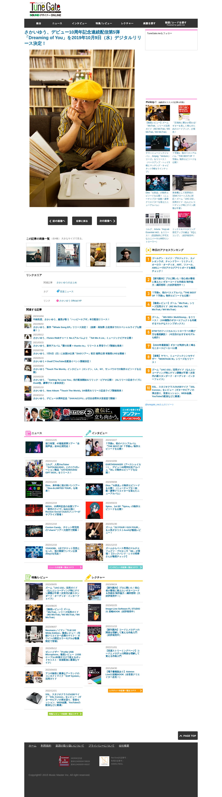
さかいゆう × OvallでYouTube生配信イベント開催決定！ (62, 361)
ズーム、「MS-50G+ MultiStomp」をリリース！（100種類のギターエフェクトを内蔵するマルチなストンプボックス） (174, 320)
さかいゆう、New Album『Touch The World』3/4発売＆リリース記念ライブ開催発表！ (78, 390)
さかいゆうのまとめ (67, 282)
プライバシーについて (101, 745)
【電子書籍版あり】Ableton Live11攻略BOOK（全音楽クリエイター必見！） (123, 674)
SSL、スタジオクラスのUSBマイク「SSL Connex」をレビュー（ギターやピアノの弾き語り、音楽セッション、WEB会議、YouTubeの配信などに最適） (63, 699)
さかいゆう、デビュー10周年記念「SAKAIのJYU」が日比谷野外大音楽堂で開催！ (75, 398)
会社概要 (124, 745)
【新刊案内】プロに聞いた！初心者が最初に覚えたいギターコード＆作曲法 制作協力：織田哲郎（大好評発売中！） (123, 591)
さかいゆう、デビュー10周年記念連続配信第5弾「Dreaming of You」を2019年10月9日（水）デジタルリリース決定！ (83, 38)
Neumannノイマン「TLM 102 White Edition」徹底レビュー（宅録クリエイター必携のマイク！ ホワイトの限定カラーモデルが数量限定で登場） (62, 635)
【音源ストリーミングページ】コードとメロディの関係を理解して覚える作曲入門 (122, 653)
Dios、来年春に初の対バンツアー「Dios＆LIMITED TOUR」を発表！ (62, 488)
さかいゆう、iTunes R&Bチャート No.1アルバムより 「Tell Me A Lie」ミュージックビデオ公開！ (83, 338)
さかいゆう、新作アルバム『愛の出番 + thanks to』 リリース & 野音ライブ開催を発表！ (78, 345)
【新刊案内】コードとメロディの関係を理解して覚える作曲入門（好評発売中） (122, 632)
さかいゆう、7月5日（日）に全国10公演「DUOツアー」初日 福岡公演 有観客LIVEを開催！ (79, 353)
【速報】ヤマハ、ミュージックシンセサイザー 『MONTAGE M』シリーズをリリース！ (173, 359)
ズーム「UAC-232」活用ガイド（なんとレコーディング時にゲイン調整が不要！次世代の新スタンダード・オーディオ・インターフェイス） (62, 593)
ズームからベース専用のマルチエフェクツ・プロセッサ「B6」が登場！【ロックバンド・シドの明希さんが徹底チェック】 (123, 552)
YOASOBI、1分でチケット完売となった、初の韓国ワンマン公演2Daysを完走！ (62, 551)
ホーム (32, 745)
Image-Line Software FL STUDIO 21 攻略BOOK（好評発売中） (123, 610)
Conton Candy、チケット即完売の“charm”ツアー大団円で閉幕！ (62, 528)
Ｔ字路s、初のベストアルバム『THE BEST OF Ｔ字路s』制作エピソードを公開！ (123, 446)
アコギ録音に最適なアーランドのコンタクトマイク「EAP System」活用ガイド (63, 676)
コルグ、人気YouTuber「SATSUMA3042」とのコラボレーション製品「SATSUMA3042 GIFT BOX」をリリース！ (62, 468)
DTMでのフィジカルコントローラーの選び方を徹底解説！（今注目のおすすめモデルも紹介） (173, 334)
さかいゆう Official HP (70, 300)
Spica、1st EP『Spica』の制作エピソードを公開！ (123, 507)
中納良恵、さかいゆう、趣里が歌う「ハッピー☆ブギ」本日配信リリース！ (71, 319)
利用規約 (46, 745)
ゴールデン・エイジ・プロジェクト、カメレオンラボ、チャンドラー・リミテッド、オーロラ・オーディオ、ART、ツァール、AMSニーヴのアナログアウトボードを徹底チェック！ (173, 264)
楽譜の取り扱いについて (70, 745)
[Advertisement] (134, 8)
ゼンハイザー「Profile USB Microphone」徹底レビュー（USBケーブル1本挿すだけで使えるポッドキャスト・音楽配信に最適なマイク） (63, 657)
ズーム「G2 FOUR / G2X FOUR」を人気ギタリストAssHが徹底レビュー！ (123, 530)
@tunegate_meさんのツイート (159, 404)
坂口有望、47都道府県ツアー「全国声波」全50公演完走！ (62, 445)
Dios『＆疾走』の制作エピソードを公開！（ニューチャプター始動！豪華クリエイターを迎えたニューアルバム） (123, 489)
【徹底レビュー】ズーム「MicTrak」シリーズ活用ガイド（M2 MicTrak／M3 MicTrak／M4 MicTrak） (62, 613)
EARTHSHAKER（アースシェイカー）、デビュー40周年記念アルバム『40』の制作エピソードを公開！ (123, 468)
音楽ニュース (67, 291)
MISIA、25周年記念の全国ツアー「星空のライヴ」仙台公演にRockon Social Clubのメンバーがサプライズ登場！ (62, 510)
